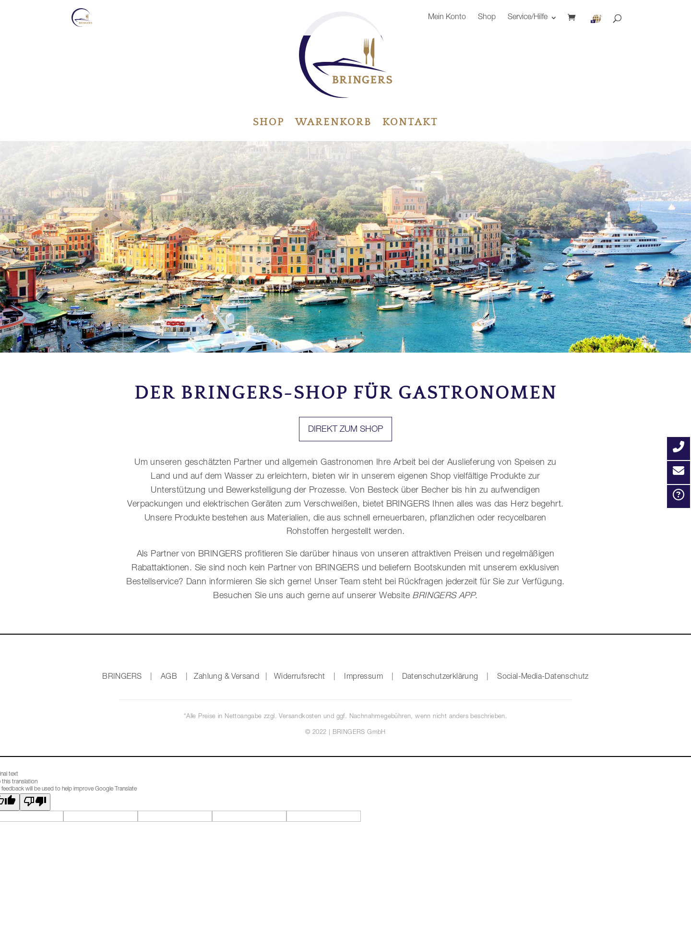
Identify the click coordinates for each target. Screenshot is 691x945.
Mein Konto (447, 18)
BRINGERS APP (442, 596)
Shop (487, 18)
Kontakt (410, 123)
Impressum (363, 677)
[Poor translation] (35, 802)
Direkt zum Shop (345, 429)
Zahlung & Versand (226, 677)
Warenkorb (333, 123)
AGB (169, 677)
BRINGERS (122, 677)
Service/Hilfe (528, 18)
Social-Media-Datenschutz (543, 677)
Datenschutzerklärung (440, 677)
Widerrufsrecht (299, 677)
